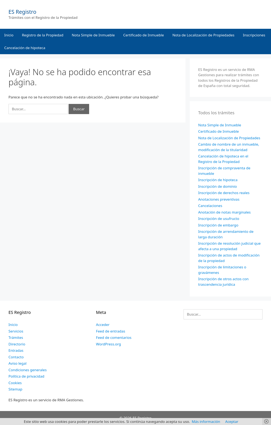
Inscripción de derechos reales (223, 192)
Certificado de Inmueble (143, 35)
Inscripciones (254, 35)
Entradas (15, 350)
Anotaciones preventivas (218, 199)
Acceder (102, 324)
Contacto (16, 357)
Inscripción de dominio (217, 186)
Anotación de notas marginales (224, 212)
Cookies (15, 382)
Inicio (9, 35)
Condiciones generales (27, 369)
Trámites (15, 337)
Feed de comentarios (113, 337)
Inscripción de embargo (218, 225)
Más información (206, 421)
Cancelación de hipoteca (24, 47)
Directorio (16, 344)
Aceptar (231, 421)
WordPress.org (108, 344)
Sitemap (15, 389)
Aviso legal (17, 363)
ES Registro (22, 11)
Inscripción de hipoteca (218, 179)
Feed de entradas (110, 331)
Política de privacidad (26, 376)
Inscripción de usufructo (218, 218)
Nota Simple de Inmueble (93, 35)
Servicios (15, 331)
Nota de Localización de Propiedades (203, 35)
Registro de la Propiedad (43, 35)
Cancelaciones (210, 205)
